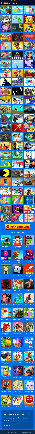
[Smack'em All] (5, 69)
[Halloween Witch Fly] (17, 24)
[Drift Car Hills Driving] (29, 106)
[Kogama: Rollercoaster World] (5, 88)
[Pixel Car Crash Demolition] (17, 169)
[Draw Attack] (17, 214)
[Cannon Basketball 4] (17, 33)
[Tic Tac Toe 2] (29, 33)
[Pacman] (5, 169)
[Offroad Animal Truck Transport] (5, 106)
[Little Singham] (17, 42)
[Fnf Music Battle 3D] (29, 24)
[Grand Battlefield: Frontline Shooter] (17, 115)
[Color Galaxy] (5, 196)
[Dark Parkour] (29, 160)
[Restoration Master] (5, 97)
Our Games (6, 432)
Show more (7, 425)
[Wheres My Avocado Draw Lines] (5, 160)
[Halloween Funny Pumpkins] (5, 24)
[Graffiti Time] (29, 97)
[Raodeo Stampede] (17, 178)
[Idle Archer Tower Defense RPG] (17, 124)
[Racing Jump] (17, 106)
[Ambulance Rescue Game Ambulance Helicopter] (5, 214)
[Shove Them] (5, 187)
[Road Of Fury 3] (29, 69)
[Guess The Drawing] (29, 6)
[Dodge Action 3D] (17, 15)
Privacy (22, 432)
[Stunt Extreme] (29, 187)
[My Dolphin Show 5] (29, 42)
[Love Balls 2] (29, 79)
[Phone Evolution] (5, 178)
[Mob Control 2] (17, 160)
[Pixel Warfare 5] (17, 142)
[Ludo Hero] (29, 205)
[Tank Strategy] (29, 178)
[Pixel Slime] (17, 51)
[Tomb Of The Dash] (17, 205)
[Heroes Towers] (29, 88)
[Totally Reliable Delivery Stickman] (17, 69)
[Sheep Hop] (17, 60)
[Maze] (29, 196)
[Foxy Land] (5, 115)
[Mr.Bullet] (29, 51)
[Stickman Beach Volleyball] (17, 97)
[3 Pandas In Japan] (5, 15)
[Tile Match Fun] (29, 214)
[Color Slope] (5, 79)
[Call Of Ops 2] (29, 115)
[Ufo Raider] (29, 133)
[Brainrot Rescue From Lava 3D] (5, 33)
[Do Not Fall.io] (17, 151)
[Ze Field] (5, 133)
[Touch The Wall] (5, 142)
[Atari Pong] (17, 88)
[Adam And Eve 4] (5, 60)
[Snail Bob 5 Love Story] (5, 151)
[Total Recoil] (5, 51)
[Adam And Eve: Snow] (29, 15)
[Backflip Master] (17, 6)
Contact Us (13, 432)
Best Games (28, 432)
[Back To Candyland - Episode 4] (5, 6)
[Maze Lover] (29, 124)
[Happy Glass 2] (29, 151)
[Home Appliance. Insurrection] (5, 205)
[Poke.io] (17, 196)
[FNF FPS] (17, 79)
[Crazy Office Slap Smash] (17, 133)
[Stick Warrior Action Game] (5, 124)
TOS (18, 432)
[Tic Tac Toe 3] (29, 60)
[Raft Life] (29, 169)
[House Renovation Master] (5, 42)
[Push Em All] (17, 187)
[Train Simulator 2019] (29, 142)
